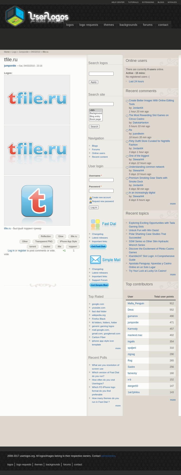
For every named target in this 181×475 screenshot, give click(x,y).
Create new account (101, 197)
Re (130, 130)
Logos (70, 24)
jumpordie (10, 65)
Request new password (103, 201)
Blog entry (95, 116)
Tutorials (133, 2)
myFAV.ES (172, 2)
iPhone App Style (68, 241)
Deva (130, 309)
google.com (98, 304)
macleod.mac (135, 335)
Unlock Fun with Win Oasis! (144, 230)
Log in (11, 250)
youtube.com (98, 307)
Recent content (100, 157)
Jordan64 (138, 107)
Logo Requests (88, 24)
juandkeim (138, 133)
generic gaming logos (103, 326)
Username (95, 175)
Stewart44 (138, 159)
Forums (148, 24)
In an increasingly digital (142, 192)
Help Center (118, 2)
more (118, 348)
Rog (130, 360)
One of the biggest (139, 155)
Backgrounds (129, 24)
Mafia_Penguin (136, 303)
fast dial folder (99, 311)
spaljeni (132, 347)
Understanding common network (146, 166)
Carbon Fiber (99, 337)
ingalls (131, 341)
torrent (33, 246)
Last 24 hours (136, 81)
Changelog (97, 234)
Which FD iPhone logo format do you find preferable (103, 391)
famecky (132, 373)
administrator (108, 456)
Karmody (133, 328)
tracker (46, 246)
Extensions (148, 2)
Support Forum (100, 280)
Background (95, 113)
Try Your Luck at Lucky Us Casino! (147, 270)
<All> (95, 110)
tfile (59, 246)
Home (7, 52)
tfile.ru (45, 52)
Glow (60, 236)
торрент (73, 246)
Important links (99, 241)
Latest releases (100, 237)
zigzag (131, 354)
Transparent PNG (43, 241)
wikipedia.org (99, 315)
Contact (163, 24)
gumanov (133, 316)
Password (95, 186)
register (22, 250)
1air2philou (134, 392)
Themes (109, 24)
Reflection (46, 236)
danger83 (133, 386)
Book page (95, 119)
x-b (129, 379)
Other (25, 241)
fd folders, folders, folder (104, 322)
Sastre (131, 366)
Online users (98, 153)
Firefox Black (99, 319)
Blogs (161, 2)
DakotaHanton (141, 122)
